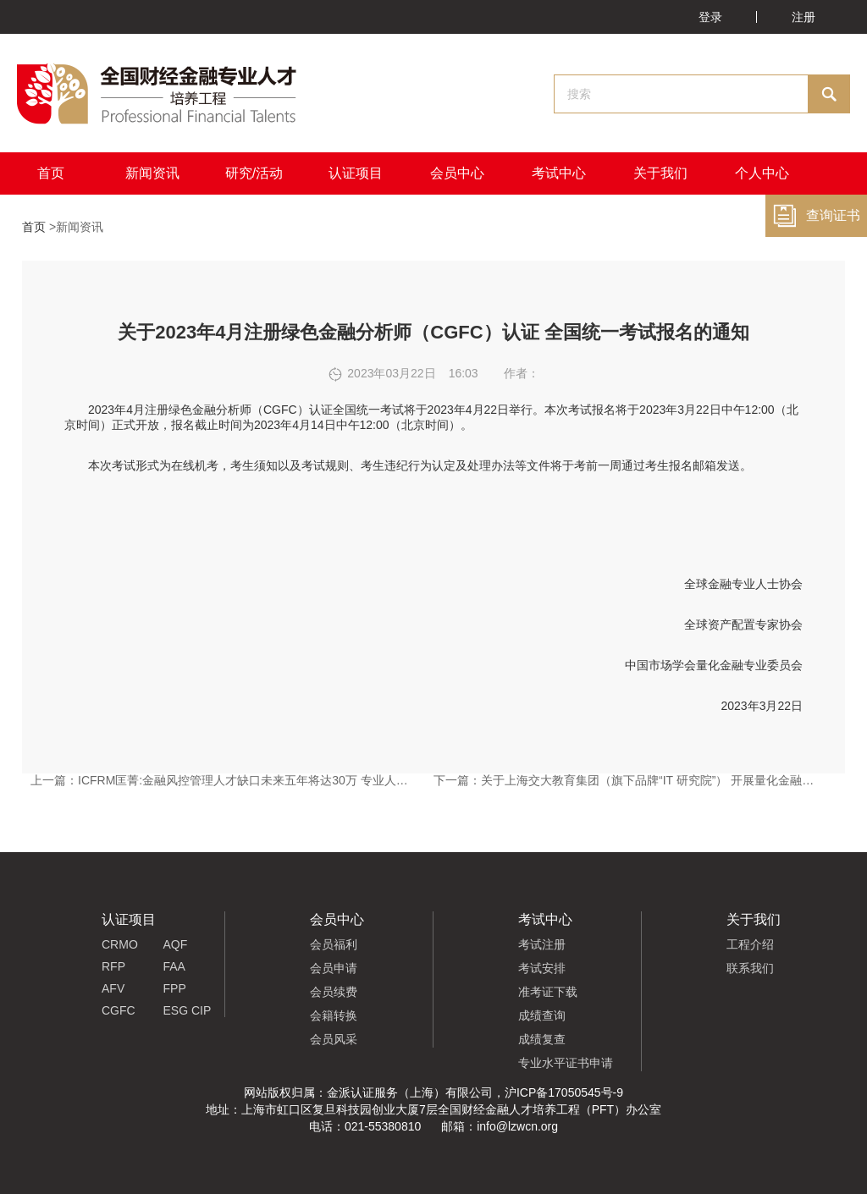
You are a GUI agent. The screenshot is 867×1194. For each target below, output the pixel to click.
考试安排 (542, 968)
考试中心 (559, 173)
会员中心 (457, 173)
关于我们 (660, 173)
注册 (803, 17)
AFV (113, 988)
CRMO (120, 944)
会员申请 (333, 968)
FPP (174, 988)
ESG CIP (187, 1010)
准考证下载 (547, 992)
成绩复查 (542, 1039)
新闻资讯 (152, 173)
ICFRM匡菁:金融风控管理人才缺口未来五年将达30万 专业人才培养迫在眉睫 (278, 780)
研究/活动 (254, 173)
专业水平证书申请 (565, 1063)
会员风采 (333, 1039)
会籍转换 (333, 1015)
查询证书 (816, 215)
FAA (174, 966)
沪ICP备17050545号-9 (564, 1092)
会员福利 (333, 944)
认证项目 (356, 173)
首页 (50, 173)
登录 (710, 17)
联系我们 (750, 968)
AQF (175, 944)
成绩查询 (542, 1015)
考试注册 (542, 944)
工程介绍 (750, 944)
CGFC (118, 1010)
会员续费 (333, 992)
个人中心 (762, 173)
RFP (113, 966)
